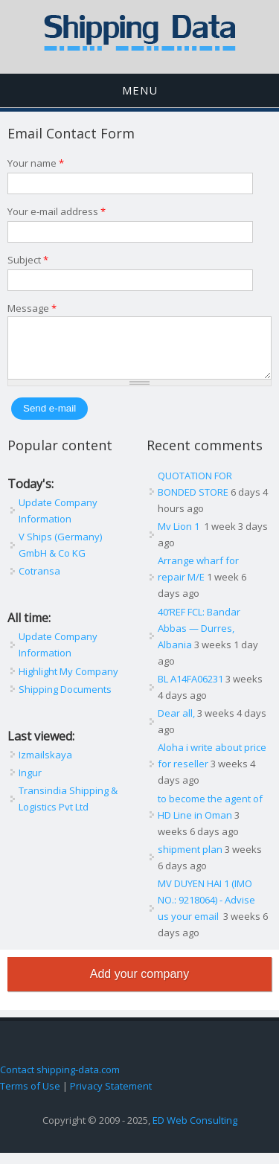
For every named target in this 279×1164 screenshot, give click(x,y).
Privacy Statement (111, 1097)
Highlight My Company (68, 682)
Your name (35, 163)
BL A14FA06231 (190, 690)
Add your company (139, 985)
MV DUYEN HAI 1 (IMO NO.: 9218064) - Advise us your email (206, 911)
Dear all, (176, 724)
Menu (140, 90)
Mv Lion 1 (180, 537)
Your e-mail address (56, 211)
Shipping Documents (65, 700)
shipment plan (190, 860)
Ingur (30, 783)
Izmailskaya (45, 766)
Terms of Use (30, 1097)
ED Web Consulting (195, 1131)
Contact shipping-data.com (60, 1080)
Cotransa (39, 582)
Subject (27, 259)
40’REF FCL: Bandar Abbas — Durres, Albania (199, 639)
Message (32, 308)
